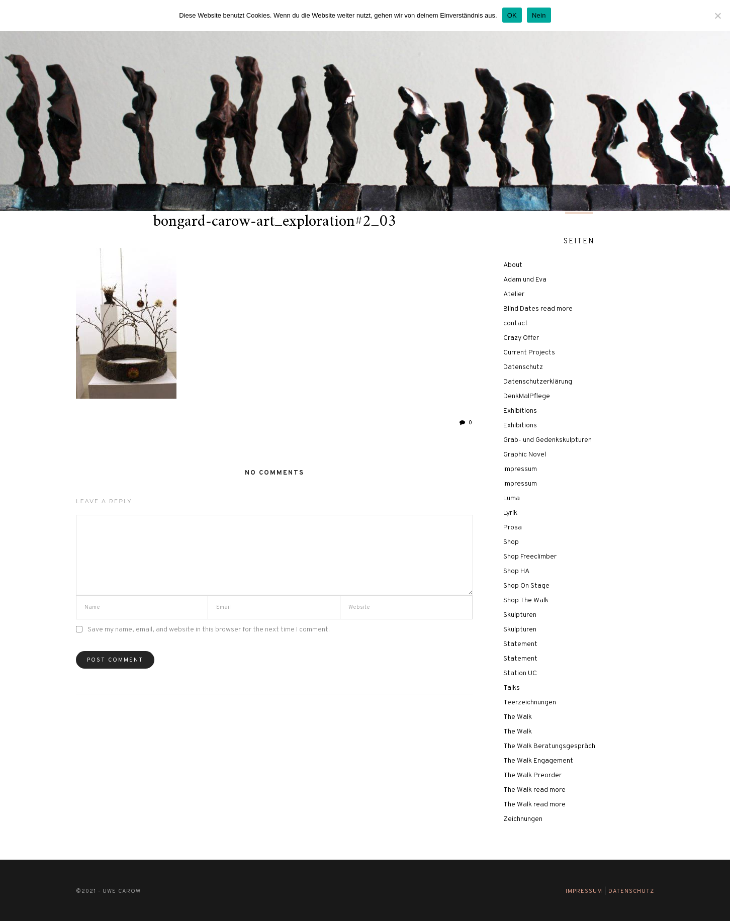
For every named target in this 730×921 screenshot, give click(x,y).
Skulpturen (519, 615)
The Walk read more (534, 790)
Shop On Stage (526, 586)
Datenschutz (523, 367)
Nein (539, 15)
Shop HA (516, 571)
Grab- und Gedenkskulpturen (547, 440)
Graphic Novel (524, 454)
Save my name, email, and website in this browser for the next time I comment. (208, 629)
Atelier (513, 294)
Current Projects (529, 352)
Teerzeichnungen (529, 702)
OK (512, 15)
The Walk (517, 717)
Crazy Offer (521, 338)
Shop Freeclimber (530, 556)
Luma (511, 498)
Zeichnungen (522, 819)
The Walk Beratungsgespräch (549, 746)
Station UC (520, 673)
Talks (511, 688)
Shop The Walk (526, 600)
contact (515, 323)
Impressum (520, 469)
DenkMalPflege (526, 396)
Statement (520, 644)
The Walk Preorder (532, 775)
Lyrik (510, 513)
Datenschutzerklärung (537, 382)
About (512, 265)
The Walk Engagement (538, 761)
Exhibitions (520, 411)
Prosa (512, 527)
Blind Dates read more (538, 309)
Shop (511, 542)
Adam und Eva (524, 279)
